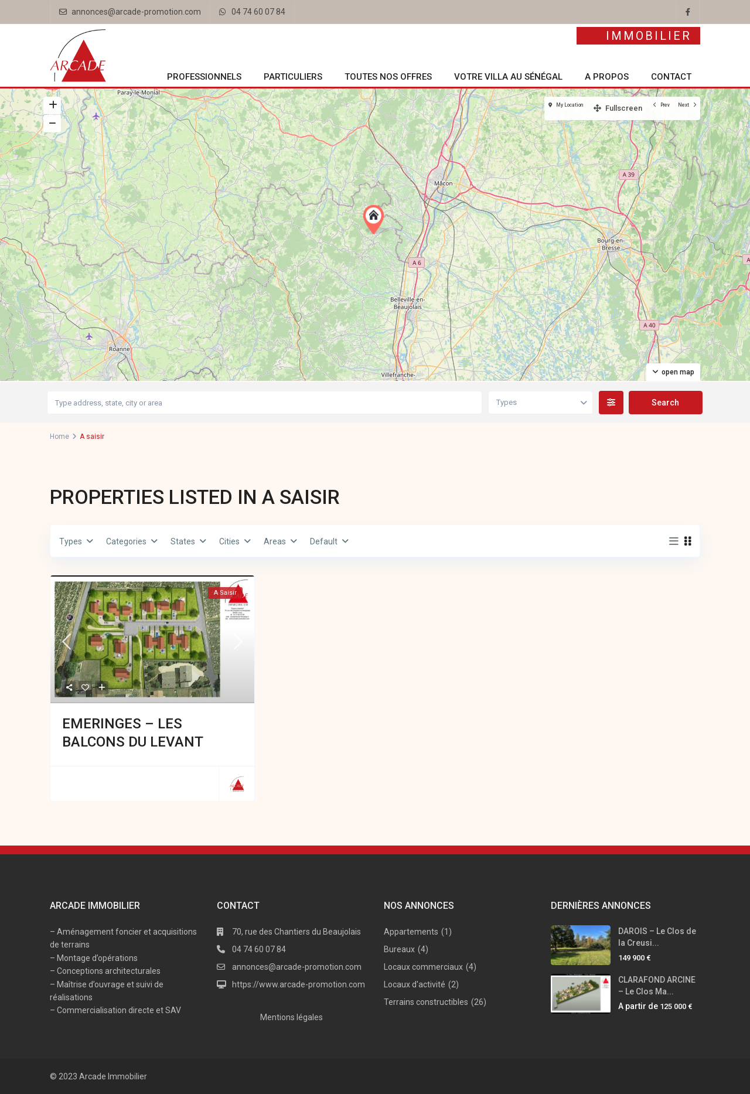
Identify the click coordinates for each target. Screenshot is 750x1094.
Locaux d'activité (414, 984)
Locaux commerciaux (423, 967)
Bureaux (399, 949)
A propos (607, 76)
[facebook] (688, 11)
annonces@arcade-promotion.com (136, 11)
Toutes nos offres (388, 76)
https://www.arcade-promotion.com (298, 984)
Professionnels (204, 76)
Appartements (411, 931)
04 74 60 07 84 (258, 11)
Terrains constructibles (426, 1002)
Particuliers (293, 76)
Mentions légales (291, 1017)
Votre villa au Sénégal (508, 76)
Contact (671, 76)
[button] (376, 219)
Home (59, 436)
